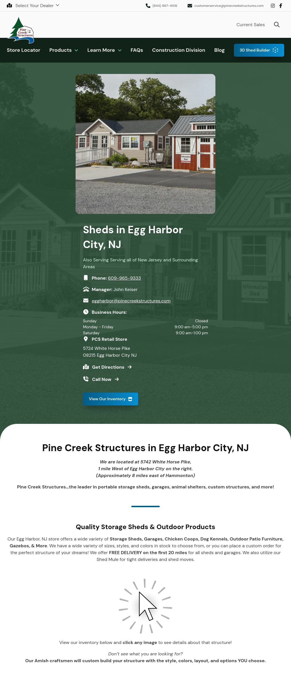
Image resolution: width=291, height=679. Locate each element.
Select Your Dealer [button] (31, 6)
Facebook (280, 6)
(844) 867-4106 (165, 5)
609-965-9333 (124, 278)
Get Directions (108, 367)
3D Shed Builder (255, 50)
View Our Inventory (107, 398)
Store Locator (23, 50)
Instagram (272, 6)
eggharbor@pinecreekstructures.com (131, 301)
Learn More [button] (101, 50)
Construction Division (178, 50)
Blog (219, 50)
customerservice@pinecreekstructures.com (229, 5)
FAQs (137, 50)
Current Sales (250, 25)
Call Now (102, 379)
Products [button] (60, 50)
